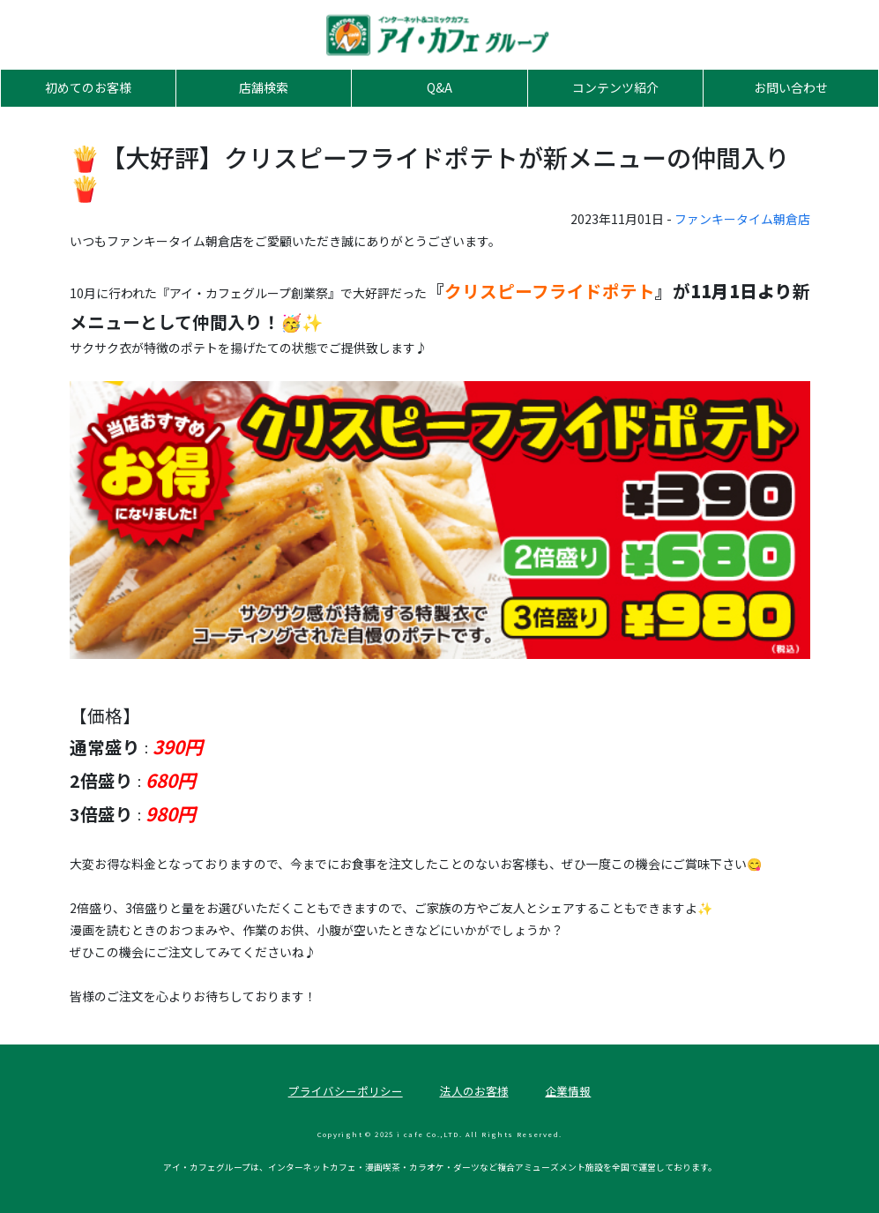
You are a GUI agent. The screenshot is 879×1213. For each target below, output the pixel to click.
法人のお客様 (474, 1090)
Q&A (439, 87)
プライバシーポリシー (345, 1090)
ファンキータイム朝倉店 (742, 219)
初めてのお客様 (88, 87)
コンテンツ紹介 (615, 87)
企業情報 (568, 1090)
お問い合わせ (791, 87)
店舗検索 (263, 87)
